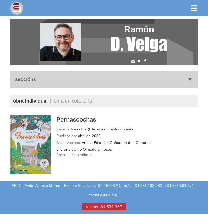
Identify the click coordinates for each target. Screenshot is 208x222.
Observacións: (68, 142)
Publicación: (66, 136)
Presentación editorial (74, 155)
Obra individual (30, 101)
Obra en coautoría (73, 101)
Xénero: (63, 129)
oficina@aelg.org (102, 195)
